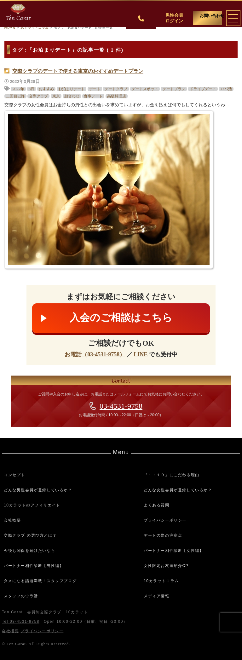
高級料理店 (116, 96)
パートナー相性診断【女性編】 (174, 550)
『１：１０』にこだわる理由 (171, 475)
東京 (56, 96)
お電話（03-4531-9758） (95, 354)
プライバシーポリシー (165, 520)
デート (95, 89)
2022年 (18, 89)
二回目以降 (15, 96)
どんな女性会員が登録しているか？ (178, 490)
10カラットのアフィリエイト (32, 505)
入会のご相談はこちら (121, 317)
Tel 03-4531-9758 (20, 621)
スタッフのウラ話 (21, 596)
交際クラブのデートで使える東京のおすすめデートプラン (77, 71)
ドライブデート (203, 89)
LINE (140, 354)
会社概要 (12, 520)
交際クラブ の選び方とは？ (30, 535)
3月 (31, 89)
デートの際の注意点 (163, 535)
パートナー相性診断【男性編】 (34, 566)
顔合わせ (71, 96)
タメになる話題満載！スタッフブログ (40, 581)
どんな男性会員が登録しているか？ (38, 490)
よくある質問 (157, 505)
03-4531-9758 (121, 406)
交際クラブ (38, 96)
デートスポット (145, 89)
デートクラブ (116, 89)
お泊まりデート (71, 89)
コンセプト (14, 475)
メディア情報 (157, 596)
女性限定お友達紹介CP (166, 566)
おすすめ (46, 89)
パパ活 (226, 89)
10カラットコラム (161, 581)
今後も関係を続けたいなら (29, 550)
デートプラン (174, 89)
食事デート (93, 96)
